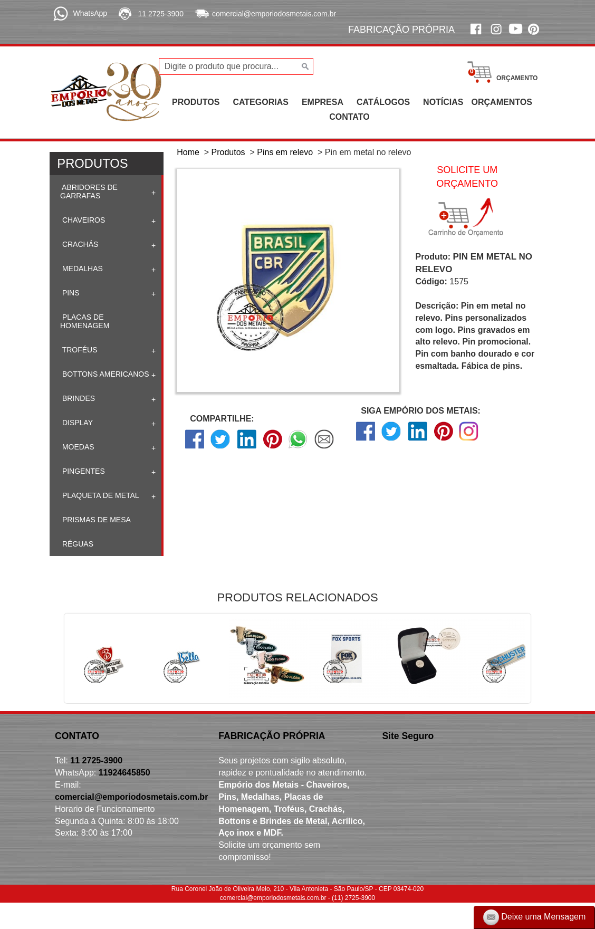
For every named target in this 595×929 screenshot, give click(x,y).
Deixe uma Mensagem (534, 917)
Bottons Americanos (104, 374)
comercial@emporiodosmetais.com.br (274, 13)
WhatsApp (90, 13)
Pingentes (82, 471)
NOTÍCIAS (443, 102)
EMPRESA (322, 102)
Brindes (77, 398)
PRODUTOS (195, 102)
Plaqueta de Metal (99, 495)
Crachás (79, 244)
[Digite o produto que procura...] (236, 66)
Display (76, 422)
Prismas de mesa (95, 519)
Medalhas (81, 268)
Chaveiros (82, 220)
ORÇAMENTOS (502, 102)
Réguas (76, 544)
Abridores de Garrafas (89, 191)
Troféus (79, 350)
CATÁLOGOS (383, 102)
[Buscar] (304, 66)
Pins (70, 293)
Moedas (77, 447)
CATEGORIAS (260, 102)
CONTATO (349, 116)
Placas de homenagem (84, 321)
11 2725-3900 (161, 13)
